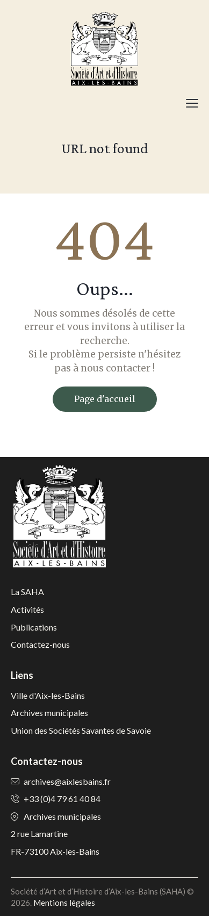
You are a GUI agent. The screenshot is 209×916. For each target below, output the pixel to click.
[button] (192, 102)
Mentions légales (64, 902)
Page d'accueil (104, 398)
